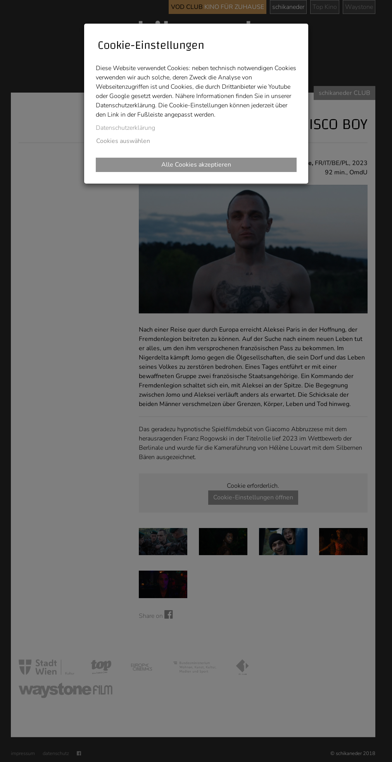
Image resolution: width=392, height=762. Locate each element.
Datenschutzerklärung (125, 128)
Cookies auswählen (123, 141)
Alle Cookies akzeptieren (196, 164)
